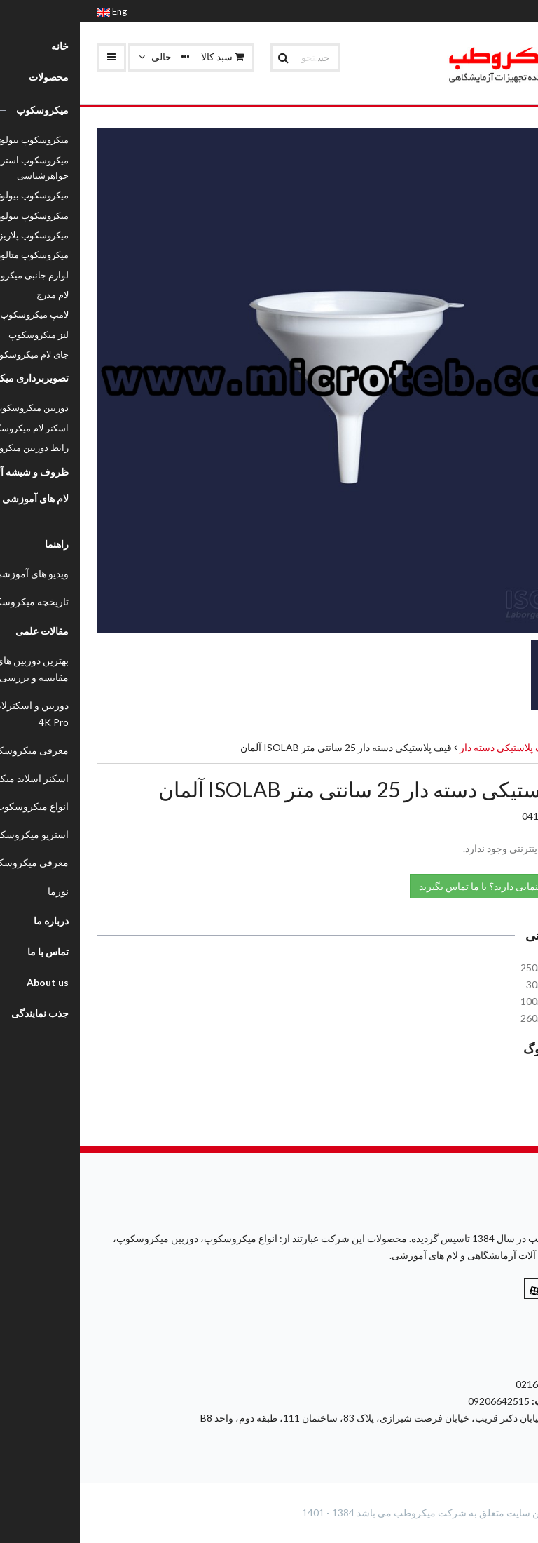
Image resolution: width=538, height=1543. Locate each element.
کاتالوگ (492, 1085)
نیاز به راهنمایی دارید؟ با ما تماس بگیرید (425, 885)
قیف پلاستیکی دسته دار (426, 747)
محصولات (501, 747)
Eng (32, 11)
